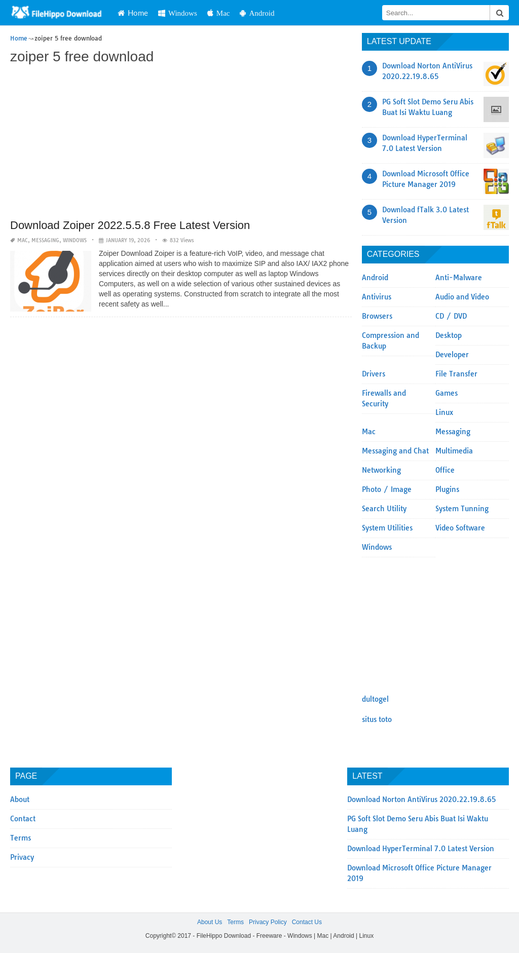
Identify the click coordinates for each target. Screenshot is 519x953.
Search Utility (384, 508)
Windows (177, 13)
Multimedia (454, 450)
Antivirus (376, 296)
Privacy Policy (268, 922)
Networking (381, 470)
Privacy (22, 857)
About (19, 799)
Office (445, 470)
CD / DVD (451, 316)
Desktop (448, 335)
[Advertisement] (181, 143)
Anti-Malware (458, 277)
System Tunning (462, 508)
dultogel (375, 699)
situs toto (377, 719)
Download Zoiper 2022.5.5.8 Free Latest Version (130, 225)
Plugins (447, 489)
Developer (452, 354)
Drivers (373, 373)
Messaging (45, 240)
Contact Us (307, 922)
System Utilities (387, 527)
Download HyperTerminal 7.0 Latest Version (420, 848)
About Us (209, 922)
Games (446, 393)
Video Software (460, 527)
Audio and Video (462, 296)
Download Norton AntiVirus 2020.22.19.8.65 (421, 799)
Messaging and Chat (395, 450)
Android (257, 13)
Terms (20, 838)
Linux (444, 412)
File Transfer (456, 373)
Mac (218, 13)
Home (133, 12)
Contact (22, 818)
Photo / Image (387, 489)
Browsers (377, 316)
